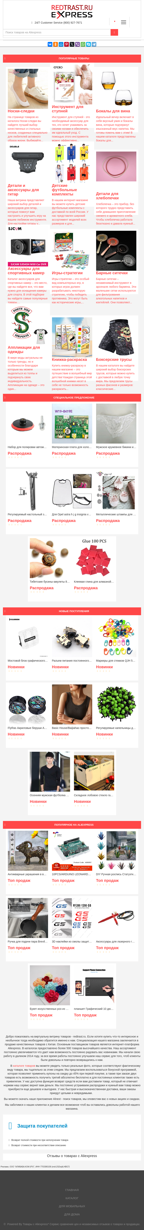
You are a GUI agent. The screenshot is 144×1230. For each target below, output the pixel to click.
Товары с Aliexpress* (36, 1224)
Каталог (72, 1198)
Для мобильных (72, 1206)
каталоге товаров (24, 1065)
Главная (72, 1190)
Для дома (72, 1214)
